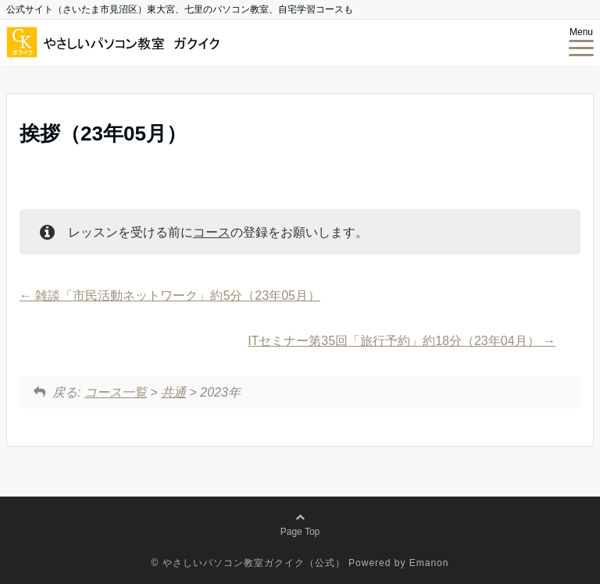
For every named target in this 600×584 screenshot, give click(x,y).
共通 (173, 392)
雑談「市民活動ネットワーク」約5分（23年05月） (170, 295)
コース (211, 232)
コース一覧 (115, 392)
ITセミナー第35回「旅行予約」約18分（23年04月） (401, 340)
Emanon (429, 562)
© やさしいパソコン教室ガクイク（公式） (248, 562)
